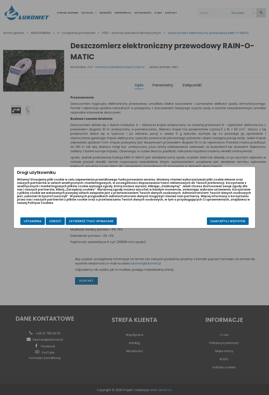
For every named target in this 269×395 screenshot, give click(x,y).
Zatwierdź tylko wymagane (110, 221)
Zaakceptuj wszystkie (208, 221)
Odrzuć (74, 221)
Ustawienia (52, 221)
